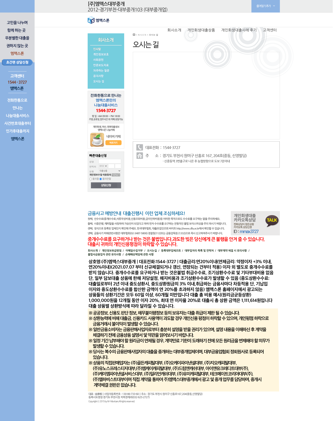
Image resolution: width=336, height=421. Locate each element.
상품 (91, 171)
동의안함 (105, 179)
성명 (91, 161)
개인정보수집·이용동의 (100, 175)
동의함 (94, 179)
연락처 (92, 166)
